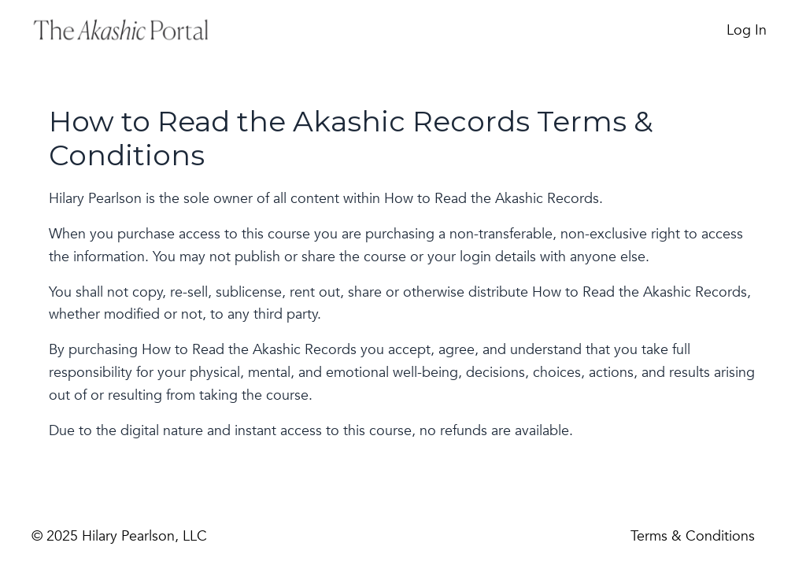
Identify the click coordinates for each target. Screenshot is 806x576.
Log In (747, 30)
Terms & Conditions (692, 536)
